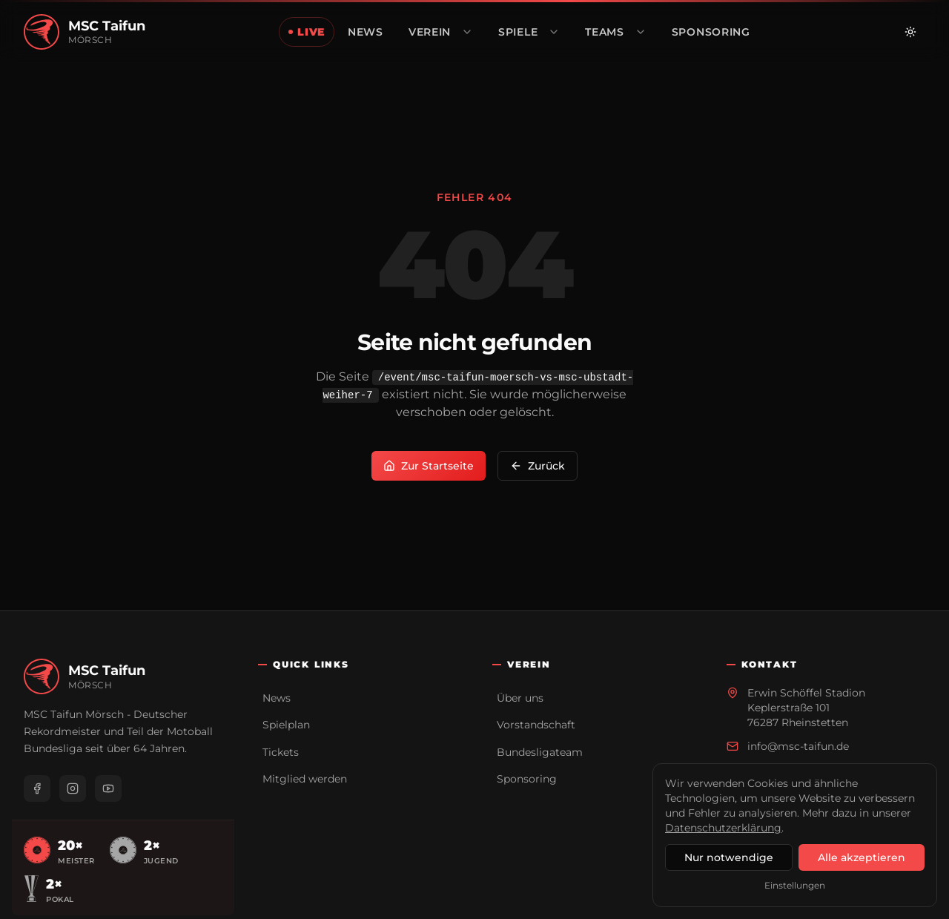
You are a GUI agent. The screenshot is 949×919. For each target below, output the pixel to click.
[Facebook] (37, 788)
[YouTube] (108, 788)
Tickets (280, 752)
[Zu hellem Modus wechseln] (910, 32)
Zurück (537, 465)
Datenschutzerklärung (723, 827)
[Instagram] (72, 788)
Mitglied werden (304, 778)
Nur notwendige (728, 857)
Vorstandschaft (536, 724)
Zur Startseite (428, 465)
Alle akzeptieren (861, 857)
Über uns (520, 698)
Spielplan (286, 724)
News (276, 698)
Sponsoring (527, 778)
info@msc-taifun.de (798, 746)
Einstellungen (794, 885)
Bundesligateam (540, 752)
